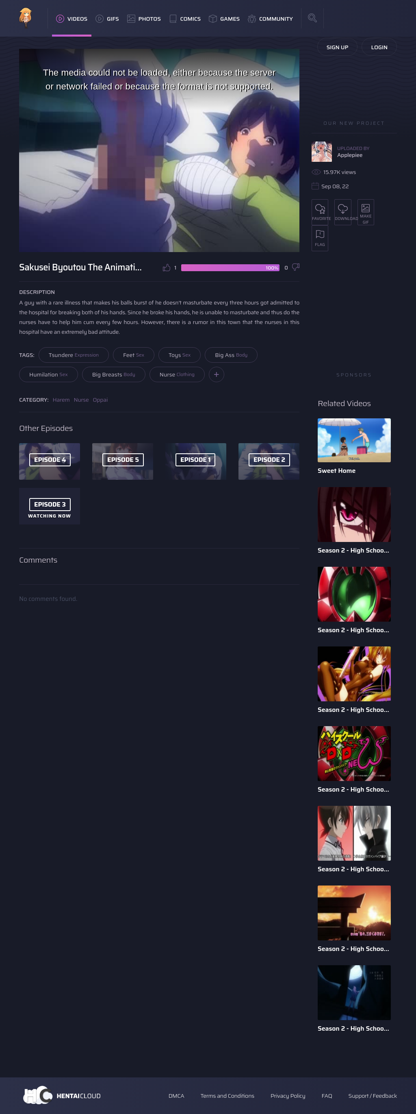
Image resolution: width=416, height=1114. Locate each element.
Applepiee (349, 154)
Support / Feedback (373, 1095)
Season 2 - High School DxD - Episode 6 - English (354, 550)
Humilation (48, 374)
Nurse (177, 374)
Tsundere (74, 354)
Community (270, 18)
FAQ (327, 1095)
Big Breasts (113, 374)
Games (224, 18)
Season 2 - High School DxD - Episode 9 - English (354, 630)
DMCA (176, 1095)
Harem (61, 399)
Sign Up (338, 47)
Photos (144, 18)
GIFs (107, 18)
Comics (185, 18)
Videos (71, 18)
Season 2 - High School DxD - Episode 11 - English (354, 869)
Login (379, 47)
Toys (180, 354)
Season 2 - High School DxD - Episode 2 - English (354, 710)
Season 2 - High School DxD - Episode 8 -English (354, 1028)
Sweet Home (336, 471)
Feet (133, 354)
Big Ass (231, 354)
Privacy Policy (288, 1095)
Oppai (100, 399)
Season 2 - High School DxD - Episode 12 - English (354, 789)
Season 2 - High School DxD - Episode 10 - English (354, 949)
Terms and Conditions (227, 1095)
